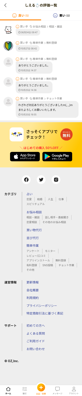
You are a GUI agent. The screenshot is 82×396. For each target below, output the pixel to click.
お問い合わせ (35, 349)
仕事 (61, 199)
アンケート (33, 251)
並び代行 (32, 238)
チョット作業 (66, 265)
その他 (30, 269)
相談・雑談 (33, 217)
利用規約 (32, 298)
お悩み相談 (34, 212)
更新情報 (32, 282)
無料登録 (61, 260)
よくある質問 (35, 333)
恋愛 (29, 199)
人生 (50, 199)
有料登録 (31, 265)
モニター (50, 251)
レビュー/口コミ (36, 255)
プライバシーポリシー (41, 305)
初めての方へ (35, 325)
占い (29, 194)
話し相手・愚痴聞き (57, 217)
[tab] (20, 15)
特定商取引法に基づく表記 (44, 313)
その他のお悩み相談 (54, 222)
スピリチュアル (35, 204)
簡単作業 (32, 245)
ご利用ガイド (35, 341)
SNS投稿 (47, 265)
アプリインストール (38, 260)
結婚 (39, 199)
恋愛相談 (31, 222)
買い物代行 (34, 230)
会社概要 (32, 290)
